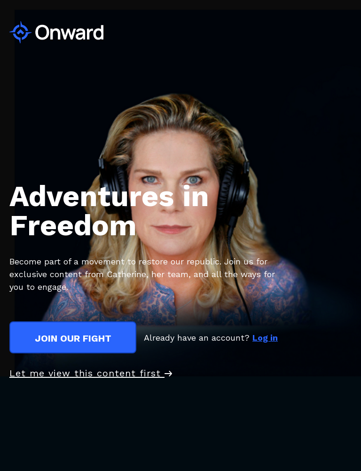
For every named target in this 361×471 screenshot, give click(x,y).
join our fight (73, 338)
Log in (265, 338)
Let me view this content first (90, 373)
